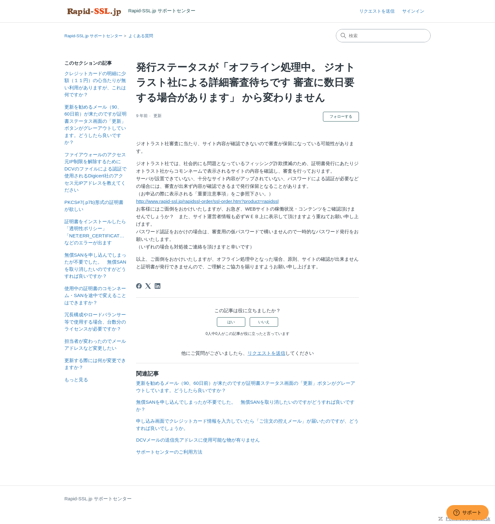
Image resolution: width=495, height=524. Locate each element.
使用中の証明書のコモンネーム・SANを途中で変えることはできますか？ (95, 295)
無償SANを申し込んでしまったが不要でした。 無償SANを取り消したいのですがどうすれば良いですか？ (95, 265)
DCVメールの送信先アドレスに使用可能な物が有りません (198, 440)
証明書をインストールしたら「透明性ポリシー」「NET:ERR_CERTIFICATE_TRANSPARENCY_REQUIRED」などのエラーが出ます (95, 232)
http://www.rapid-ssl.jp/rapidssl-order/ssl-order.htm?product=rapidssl (207, 201)
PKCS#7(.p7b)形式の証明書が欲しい (93, 205)
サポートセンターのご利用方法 (169, 452)
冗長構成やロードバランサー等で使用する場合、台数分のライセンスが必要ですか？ (95, 321)
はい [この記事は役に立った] (231, 322)
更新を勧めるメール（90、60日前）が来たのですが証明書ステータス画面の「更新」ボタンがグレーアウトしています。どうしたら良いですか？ (95, 124)
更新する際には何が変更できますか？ (95, 364)
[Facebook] (139, 286)
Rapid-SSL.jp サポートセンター (93, 35)
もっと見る (76, 379)
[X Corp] (148, 286)
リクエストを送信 (377, 11)
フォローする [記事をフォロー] (341, 116)
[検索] (383, 35)
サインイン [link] (413, 11)
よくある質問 (140, 35)
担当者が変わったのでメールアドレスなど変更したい (95, 344)
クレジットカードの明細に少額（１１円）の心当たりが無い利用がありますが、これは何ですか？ (95, 84)
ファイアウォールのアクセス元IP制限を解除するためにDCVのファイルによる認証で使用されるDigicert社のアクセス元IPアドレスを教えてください (95, 172)
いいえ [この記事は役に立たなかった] (264, 322)
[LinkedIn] (157, 286)
